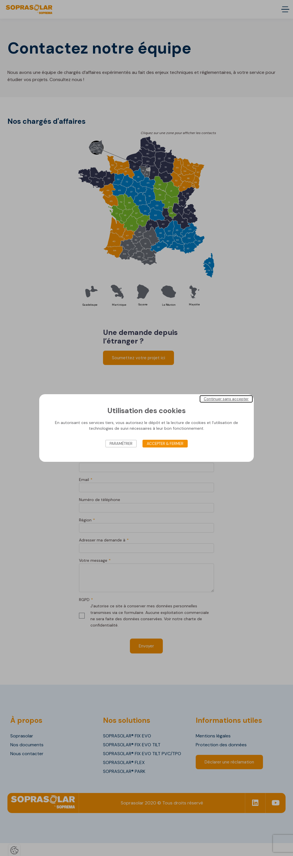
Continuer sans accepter (226, 398)
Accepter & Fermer (165, 443)
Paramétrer (121, 443)
